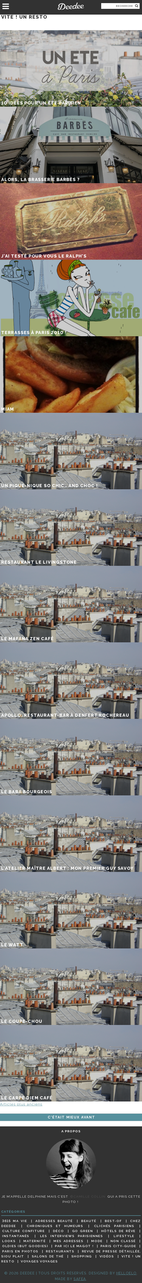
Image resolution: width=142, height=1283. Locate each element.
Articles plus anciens (21, 1104)
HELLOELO (126, 1273)
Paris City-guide (118, 1246)
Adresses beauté (54, 1221)
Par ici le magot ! (74, 1246)
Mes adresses (68, 1241)
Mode (97, 1241)
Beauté (88, 1221)
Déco (58, 1231)
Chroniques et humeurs (55, 1226)
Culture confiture (23, 1231)
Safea (80, 1279)
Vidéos (107, 1256)
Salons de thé (48, 1256)
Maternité (34, 1241)
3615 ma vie (14, 1221)
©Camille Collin (87, 1196)
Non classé (123, 1241)
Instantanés (15, 1236)
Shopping (81, 1256)
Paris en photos (20, 1251)
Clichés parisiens (114, 1226)
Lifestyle (124, 1236)
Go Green (82, 1231)
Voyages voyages (39, 1261)
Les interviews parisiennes (71, 1236)
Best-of (113, 1221)
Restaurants (60, 1251)
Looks (9, 1241)
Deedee (70, 6)
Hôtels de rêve (118, 1231)
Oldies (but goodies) (25, 1246)
